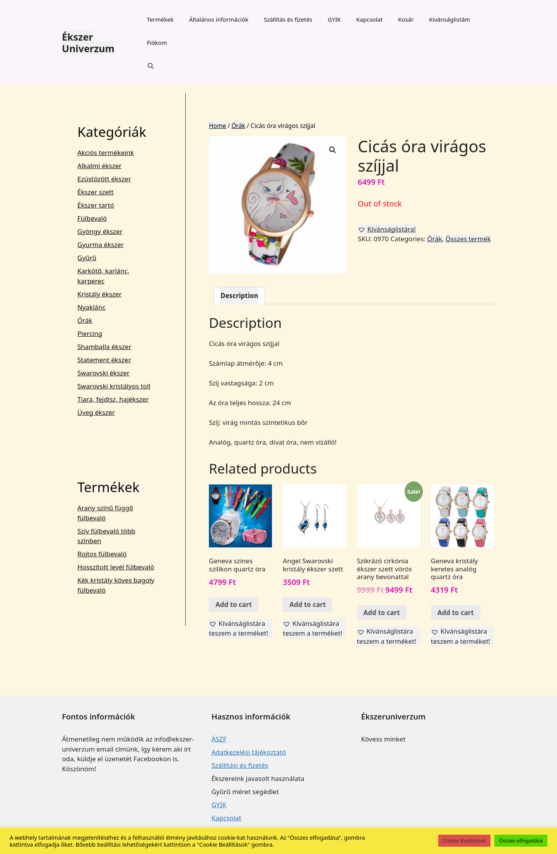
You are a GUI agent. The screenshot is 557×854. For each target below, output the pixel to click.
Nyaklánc (91, 307)
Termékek (160, 19)
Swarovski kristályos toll (113, 386)
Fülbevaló (92, 218)
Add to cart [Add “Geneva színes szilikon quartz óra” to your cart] (233, 604)
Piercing (89, 333)
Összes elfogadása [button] (521, 840)
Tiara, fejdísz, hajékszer (113, 399)
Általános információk (218, 19)
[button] (387, 229)
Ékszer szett (95, 192)
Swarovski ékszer (103, 372)
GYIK (334, 19)
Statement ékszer (104, 359)
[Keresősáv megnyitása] (150, 65)
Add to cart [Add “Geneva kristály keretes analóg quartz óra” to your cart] (455, 612)
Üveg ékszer (96, 412)
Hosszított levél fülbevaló (115, 567)
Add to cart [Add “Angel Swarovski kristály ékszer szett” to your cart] (307, 604)
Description (239, 295)
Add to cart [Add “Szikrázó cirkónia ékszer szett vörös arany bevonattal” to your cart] (382, 612)
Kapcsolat (369, 19)
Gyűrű (86, 257)
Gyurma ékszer (100, 244)
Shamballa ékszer (104, 346)
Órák (238, 125)
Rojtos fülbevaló (102, 553)
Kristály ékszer (99, 294)
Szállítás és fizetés (288, 19)
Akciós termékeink (105, 152)
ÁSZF (219, 739)
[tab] (239, 295)
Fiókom (157, 42)
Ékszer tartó (95, 205)
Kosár (405, 19)
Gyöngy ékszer (100, 231)
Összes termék (468, 238)
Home (217, 125)
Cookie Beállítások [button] (464, 840)
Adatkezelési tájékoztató (249, 752)
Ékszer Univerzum (88, 42)
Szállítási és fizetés (240, 765)
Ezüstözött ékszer (104, 178)
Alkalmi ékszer (99, 165)
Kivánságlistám (449, 19)
